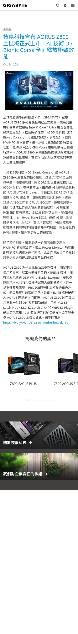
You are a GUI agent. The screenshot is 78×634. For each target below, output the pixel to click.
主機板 (7, 29)
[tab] (28, 400)
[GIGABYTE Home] (15, 5)
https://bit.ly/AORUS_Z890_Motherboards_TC (35, 322)
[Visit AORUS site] (65, 5)
